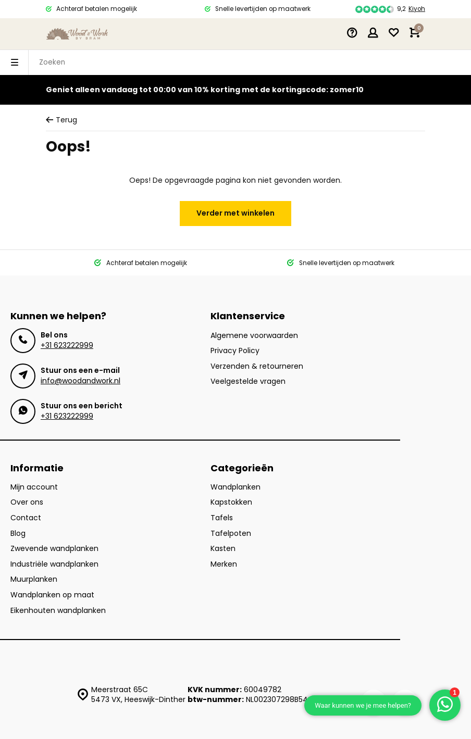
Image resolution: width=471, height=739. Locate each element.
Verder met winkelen (235, 213)
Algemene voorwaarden (254, 336)
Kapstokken (231, 502)
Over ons (26, 502)
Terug (61, 120)
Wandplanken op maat (52, 595)
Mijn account (34, 487)
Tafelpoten (230, 533)
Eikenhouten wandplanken (58, 611)
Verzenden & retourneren (256, 366)
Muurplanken (33, 579)
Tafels (221, 518)
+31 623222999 (67, 345)
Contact (25, 518)
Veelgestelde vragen (248, 381)
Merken (223, 564)
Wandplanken (235, 487)
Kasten (223, 549)
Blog (18, 533)
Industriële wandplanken (54, 564)
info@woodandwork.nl (80, 380)
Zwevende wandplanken (54, 549)
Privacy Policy (234, 351)
